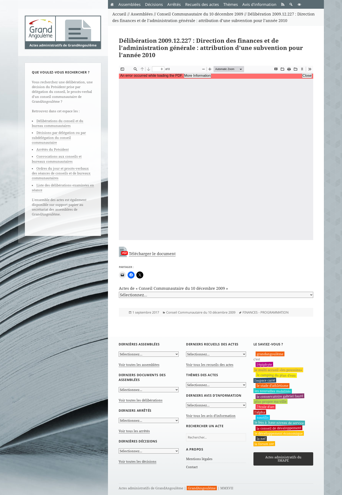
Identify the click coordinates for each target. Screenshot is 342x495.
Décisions (154, 4)
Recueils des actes (202, 4)
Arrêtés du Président (52, 149)
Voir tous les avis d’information (211, 415)
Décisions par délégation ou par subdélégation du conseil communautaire (59, 137)
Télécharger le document (152, 253)
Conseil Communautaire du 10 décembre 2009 (200, 312)
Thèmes (230, 4)
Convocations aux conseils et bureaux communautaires (57, 158)
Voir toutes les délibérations (140, 400)
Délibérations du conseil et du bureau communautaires (57, 123)
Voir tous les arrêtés (134, 431)
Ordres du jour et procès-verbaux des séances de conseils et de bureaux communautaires (61, 173)
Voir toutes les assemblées (139, 364)
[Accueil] (112, 4)
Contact (192, 467)
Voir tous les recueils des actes (209, 364)
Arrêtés (174, 4)
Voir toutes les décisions (137, 461)
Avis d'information (259, 4)
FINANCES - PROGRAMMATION (266, 312)
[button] (291, 4)
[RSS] (283, 4)
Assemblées (129, 4)
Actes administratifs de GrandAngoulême (63, 45)
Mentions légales (199, 459)
